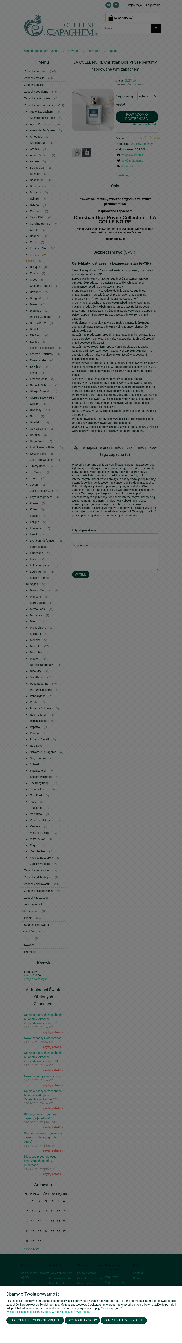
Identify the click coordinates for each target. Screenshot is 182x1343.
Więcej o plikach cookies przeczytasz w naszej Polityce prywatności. (48, 1311)
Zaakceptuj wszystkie (124, 1320)
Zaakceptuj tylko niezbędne (35, 1320)
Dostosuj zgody (82, 1320)
